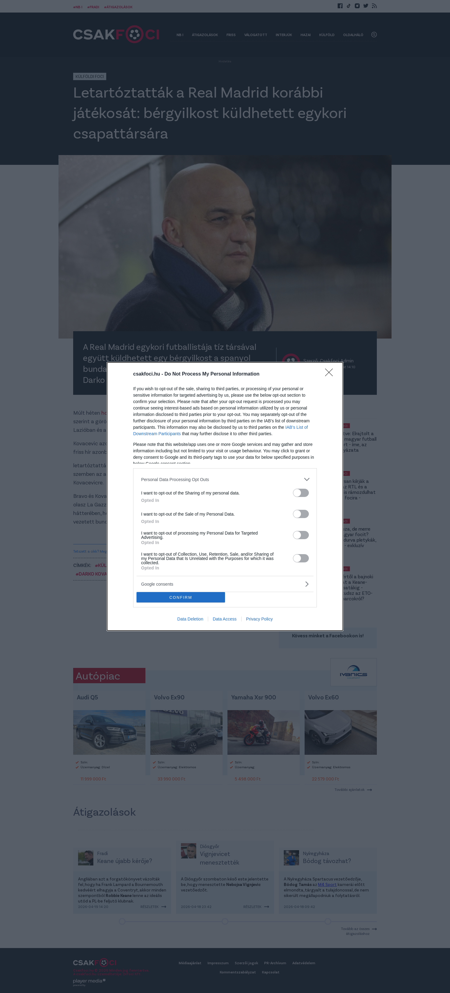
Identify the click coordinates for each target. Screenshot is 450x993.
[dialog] (225, 496)
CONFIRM (180, 597)
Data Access (225, 619)
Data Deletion (190, 619)
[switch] (301, 493)
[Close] (331, 374)
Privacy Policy (259, 619)
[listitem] (225, 479)
